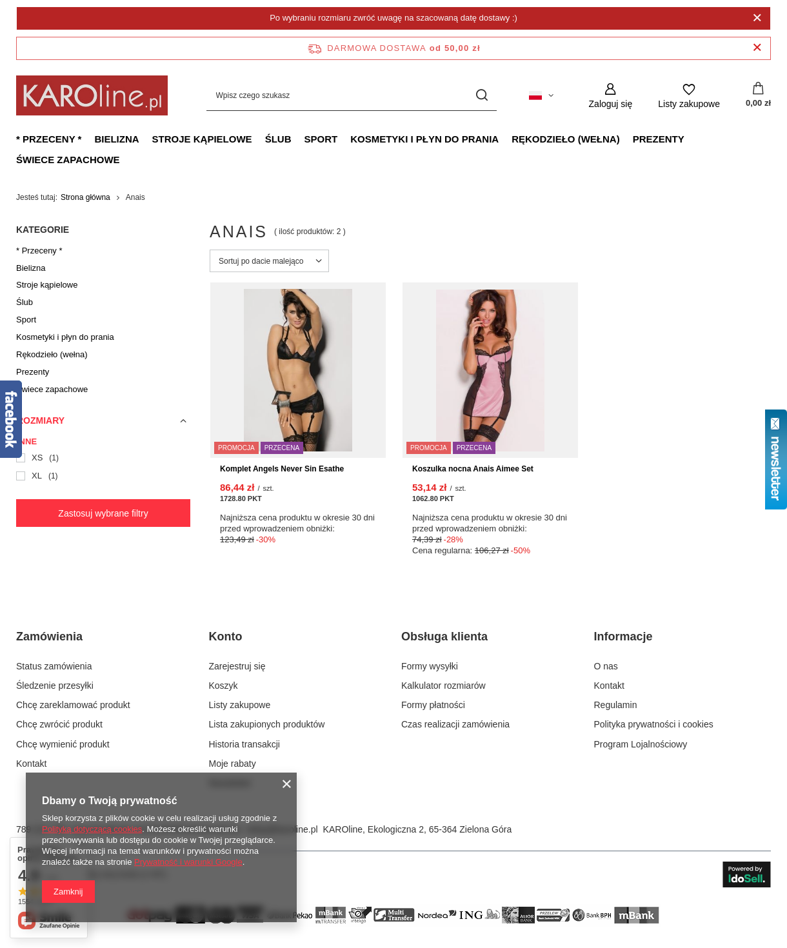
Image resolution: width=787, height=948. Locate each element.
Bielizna (116, 138)
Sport (320, 138)
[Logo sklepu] (92, 95)
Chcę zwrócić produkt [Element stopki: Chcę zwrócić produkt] (59, 724)
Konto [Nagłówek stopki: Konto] (226, 636)
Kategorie (42, 229)
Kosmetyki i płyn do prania (424, 138)
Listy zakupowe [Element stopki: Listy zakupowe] (240, 705)
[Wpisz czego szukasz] (351, 95)
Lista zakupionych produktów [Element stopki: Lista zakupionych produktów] (267, 724)
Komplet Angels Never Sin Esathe (282, 468)
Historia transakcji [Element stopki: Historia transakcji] (244, 744)
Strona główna (85, 197)
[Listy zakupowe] (689, 96)
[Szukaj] (482, 95)
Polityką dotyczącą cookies (92, 829)
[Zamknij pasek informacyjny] (757, 48)
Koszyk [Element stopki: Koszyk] (223, 685)
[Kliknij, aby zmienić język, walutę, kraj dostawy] (541, 95)
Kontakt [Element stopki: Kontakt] (31, 763)
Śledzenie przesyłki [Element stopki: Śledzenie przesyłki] (55, 685)
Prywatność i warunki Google (188, 862)
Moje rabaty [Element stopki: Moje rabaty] (232, 763)
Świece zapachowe (68, 159)
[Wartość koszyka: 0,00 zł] (758, 95)
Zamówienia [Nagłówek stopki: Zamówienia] (49, 636)
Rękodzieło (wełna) (565, 138)
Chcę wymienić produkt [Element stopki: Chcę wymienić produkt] (63, 744)
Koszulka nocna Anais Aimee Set (472, 468)
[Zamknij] (757, 18)
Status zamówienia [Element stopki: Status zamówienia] (54, 666)
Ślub (278, 138)
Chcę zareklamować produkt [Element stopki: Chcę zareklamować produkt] (73, 705)
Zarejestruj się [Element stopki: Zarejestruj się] (237, 666)
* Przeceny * (48, 138)
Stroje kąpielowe (202, 138)
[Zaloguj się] (611, 96)
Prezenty (658, 138)
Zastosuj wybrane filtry (103, 513)
